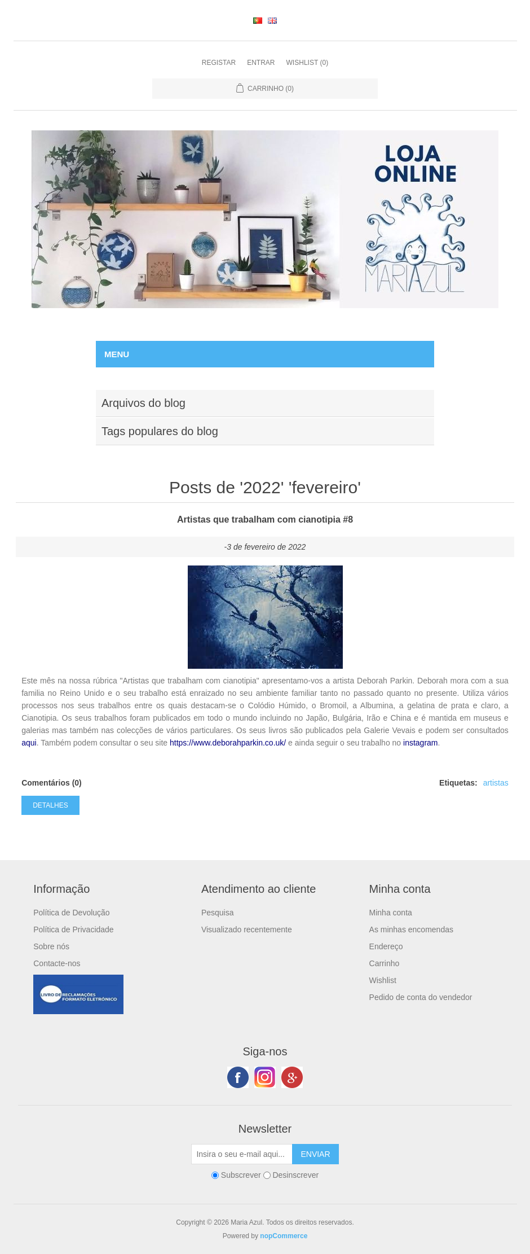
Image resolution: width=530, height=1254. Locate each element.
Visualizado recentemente (246, 929)
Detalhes (50, 805)
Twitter (265, 1077)
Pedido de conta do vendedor (420, 997)
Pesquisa (217, 912)
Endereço (386, 946)
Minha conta (390, 912)
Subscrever (241, 1175)
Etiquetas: (458, 782)
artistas (496, 782)
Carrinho (384, 963)
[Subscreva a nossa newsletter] (242, 1154)
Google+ (292, 1077)
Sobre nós (51, 946)
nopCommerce (283, 1236)
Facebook (238, 1077)
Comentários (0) (51, 782)
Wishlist (382, 980)
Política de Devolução (71, 912)
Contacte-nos (56, 963)
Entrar (261, 63)
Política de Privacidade (73, 929)
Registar (219, 63)
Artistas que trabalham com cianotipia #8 (265, 519)
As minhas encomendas (411, 929)
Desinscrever (295, 1175)
